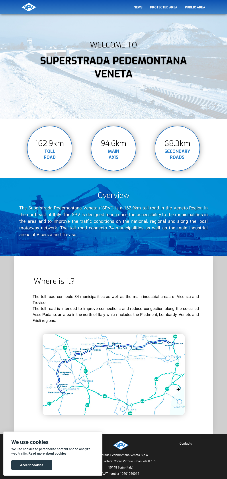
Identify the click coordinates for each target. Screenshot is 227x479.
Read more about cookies (48, 453)
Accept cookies (31, 465)
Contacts (186, 443)
